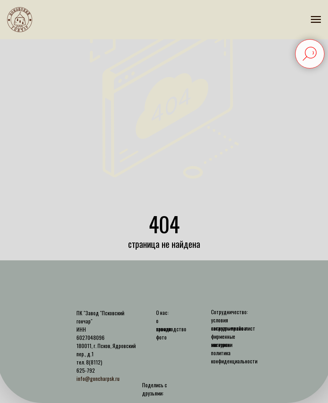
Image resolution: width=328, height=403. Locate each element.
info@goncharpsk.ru (98, 378)
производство (171, 329)
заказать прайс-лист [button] (233, 328)
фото (161, 337)
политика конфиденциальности (234, 357)
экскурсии (221, 344)
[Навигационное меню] (316, 19)
